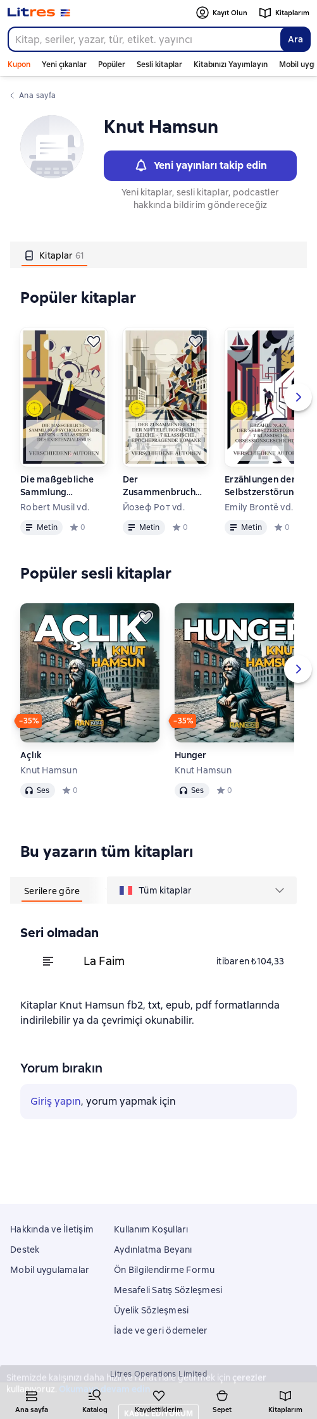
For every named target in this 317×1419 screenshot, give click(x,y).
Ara (295, 39)
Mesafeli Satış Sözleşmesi (168, 1290)
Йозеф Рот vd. (154, 507)
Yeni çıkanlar (64, 64)
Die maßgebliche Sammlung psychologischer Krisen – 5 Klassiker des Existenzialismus (61, 486)
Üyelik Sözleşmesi (151, 1310)
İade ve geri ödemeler (161, 1330)
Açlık (30, 755)
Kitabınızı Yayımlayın (231, 64)
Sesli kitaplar (159, 64)
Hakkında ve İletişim (52, 1229)
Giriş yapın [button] (55, 1101)
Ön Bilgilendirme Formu (164, 1269)
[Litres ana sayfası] (39, 13)
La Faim (104, 961)
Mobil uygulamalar (49, 1269)
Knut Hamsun (48, 770)
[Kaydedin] (94, 341)
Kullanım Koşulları (151, 1229)
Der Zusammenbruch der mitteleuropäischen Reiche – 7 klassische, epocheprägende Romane (165, 486)
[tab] (54, 254)
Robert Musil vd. (54, 507)
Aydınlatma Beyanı (153, 1249)
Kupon (19, 64)
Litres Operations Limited (158, 1374)
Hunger (191, 755)
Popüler (111, 64)
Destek (25, 1249)
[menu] (202, 890)
